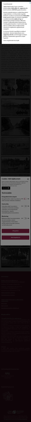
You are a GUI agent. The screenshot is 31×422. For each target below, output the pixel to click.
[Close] (30, 3)
